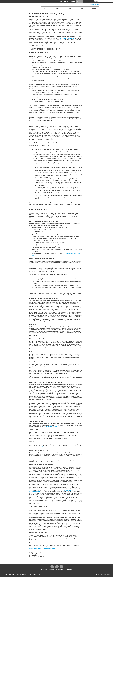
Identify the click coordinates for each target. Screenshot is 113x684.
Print (91, 12)
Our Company (79, 1)
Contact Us (94, 8)
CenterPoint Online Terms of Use (66, 38)
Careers (70, 8)
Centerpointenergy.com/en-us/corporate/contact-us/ (51, 447)
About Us (45, 8)
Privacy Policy (38, 574)
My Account (60, 1)
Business (73, 1)
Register (97, 4)
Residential (66, 1)
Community (58, 8)
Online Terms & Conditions (27, 574)
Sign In (92, 4)
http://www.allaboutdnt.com (50, 426)
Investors (82, 8)
